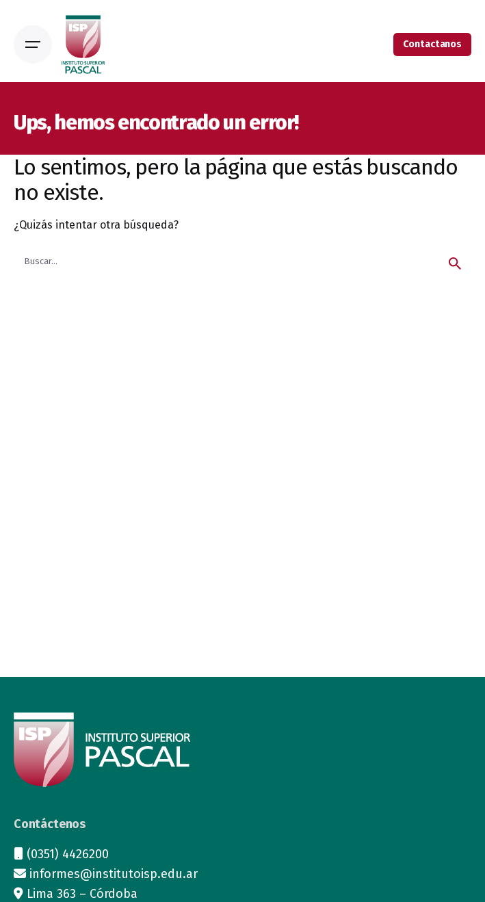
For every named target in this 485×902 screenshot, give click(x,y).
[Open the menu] (33, 44)
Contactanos (432, 44)
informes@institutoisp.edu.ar (113, 873)
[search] (454, 263)
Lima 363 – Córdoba (82, 893)
